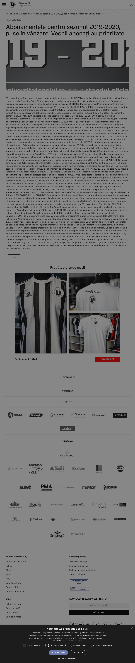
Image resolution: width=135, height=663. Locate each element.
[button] (67, 658)
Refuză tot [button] (78, 653)
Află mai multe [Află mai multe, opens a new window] (76, 640)
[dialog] (67, 644)
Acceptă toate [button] (58, 653)
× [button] (132, 628)
